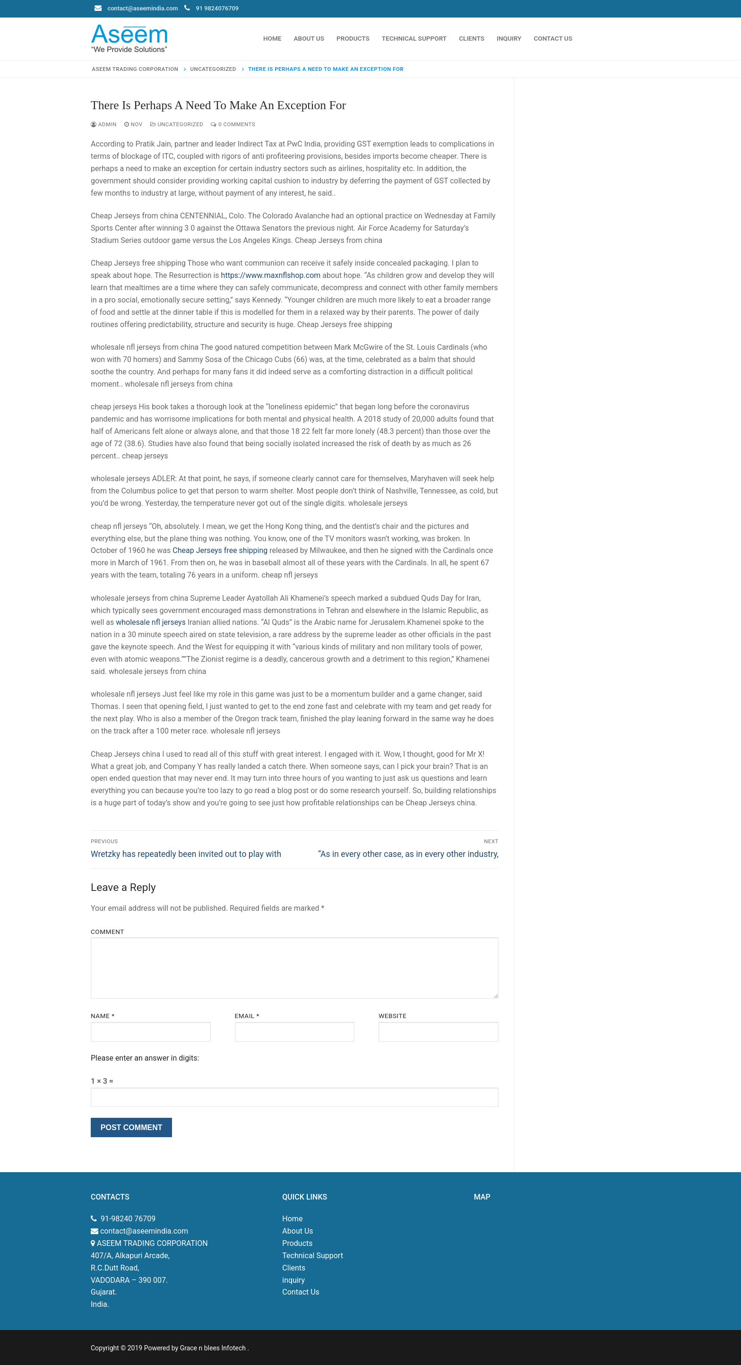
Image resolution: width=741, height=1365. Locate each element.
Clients (293, 1267)
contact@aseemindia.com (143, 8)
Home (292, 1218)
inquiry (293, 1280)
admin (104, 124)
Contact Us (300, 1291)
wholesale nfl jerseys (151, 622)
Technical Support (312, 1255)
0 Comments (233, 124)
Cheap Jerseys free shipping (219, 550)
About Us (297, 1231)
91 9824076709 (217, 8)
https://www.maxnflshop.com (271, 275)
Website (392, 1015)
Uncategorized (177, 124)
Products (297, 1243)
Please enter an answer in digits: (145, 1058)
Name (103, 1015)
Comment (107, 931)
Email (247, 1015)
